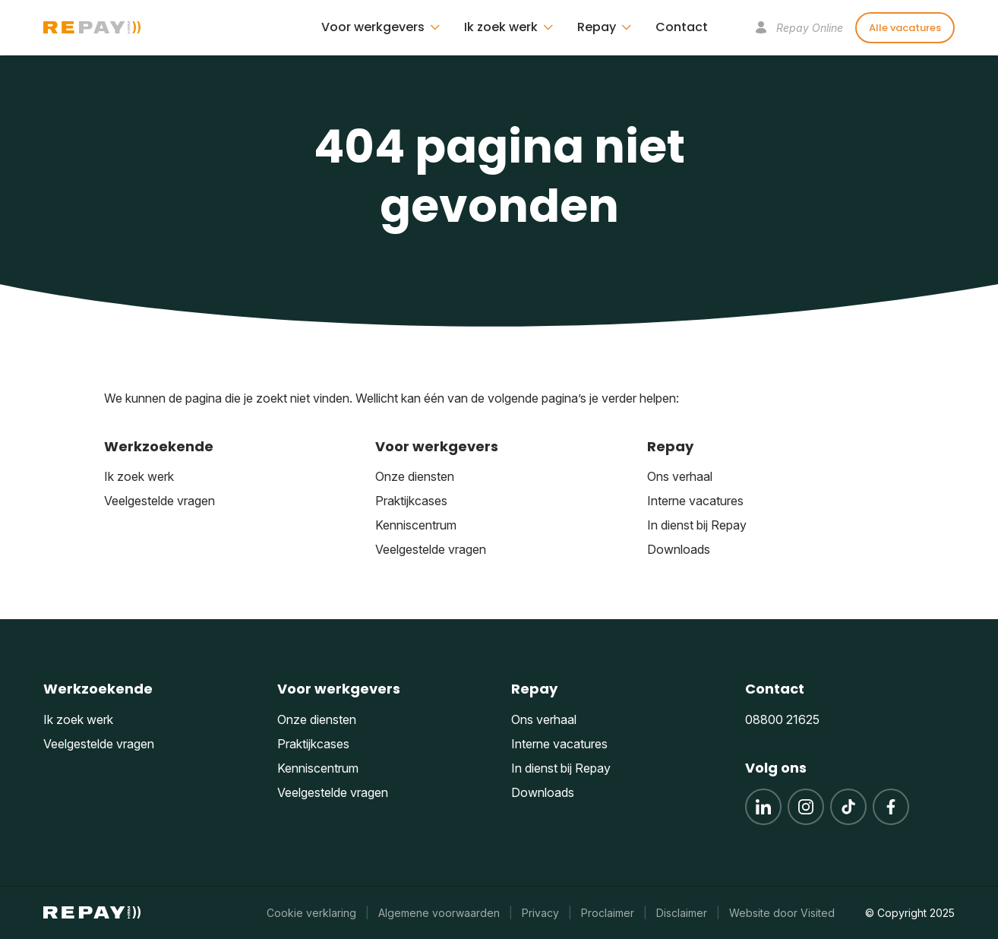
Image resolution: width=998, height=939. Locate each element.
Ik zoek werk (139, 476)
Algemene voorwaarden (439, 912)
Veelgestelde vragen (159, 500)
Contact (681, 27)
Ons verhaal (679, 476)
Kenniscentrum (415, 525)
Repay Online (799, 27)
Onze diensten (414, 476)
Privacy (540, 912)
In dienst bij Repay (697, 525)
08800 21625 (782, 719)
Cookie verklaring (311, 912)
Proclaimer (607, 912)
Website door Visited (782, 912)
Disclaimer (681, 912)
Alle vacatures (905, 28)
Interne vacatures (695, 500)
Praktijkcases (411, 500)
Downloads (678, 549)
